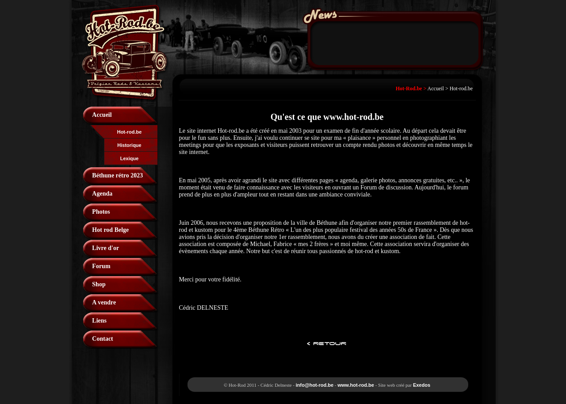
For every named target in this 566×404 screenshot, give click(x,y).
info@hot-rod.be (314, 385)
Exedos (421, 385)
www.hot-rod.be (355, 385)
